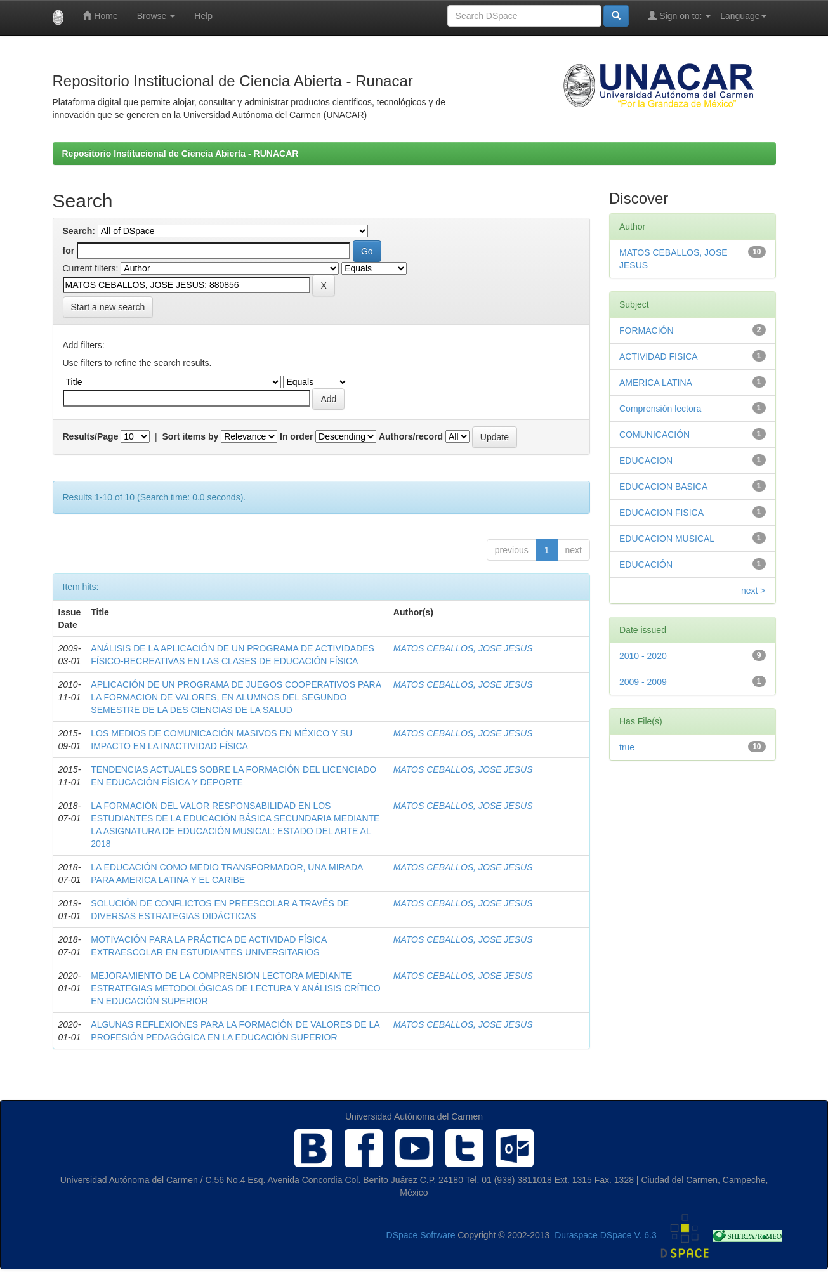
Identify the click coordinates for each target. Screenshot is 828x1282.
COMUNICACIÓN (654, 434)
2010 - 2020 (643, 656)
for (69, 250)
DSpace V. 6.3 (628, 1236)
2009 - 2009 (643, 682)
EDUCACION (646, 460)
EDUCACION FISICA (661, 512)
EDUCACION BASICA (663, 486)
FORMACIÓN (646, 330)
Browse (156, 16)
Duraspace (576, 1236)
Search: (79, 231)
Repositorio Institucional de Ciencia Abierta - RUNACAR (180, 153)
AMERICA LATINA (655, 382)
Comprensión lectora (660, 408)
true (626, 747)
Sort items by (190, 436)
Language (743, 16)
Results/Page (91, 436)
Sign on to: (679, 15)
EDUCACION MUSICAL (666, 538)
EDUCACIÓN (646, 564)
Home (99, 15)
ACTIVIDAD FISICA (658, 356)
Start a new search (108, 307)
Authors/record (411, 436)
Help (203, 16)
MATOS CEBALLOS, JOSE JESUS (463, 648)
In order (296, 436)
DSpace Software (421, 1236)
